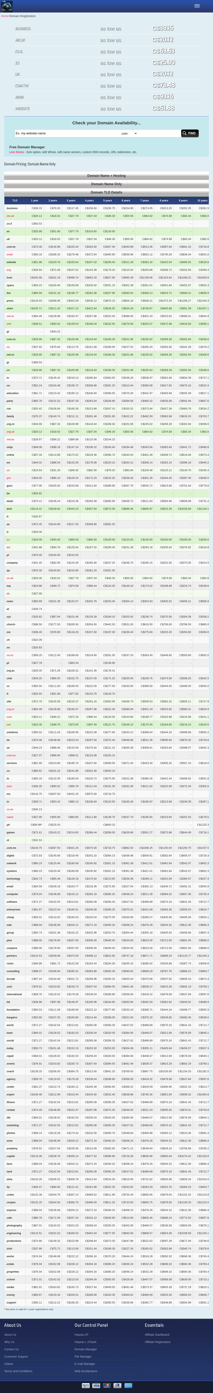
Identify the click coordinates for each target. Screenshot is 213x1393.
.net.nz (10, 316)
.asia (9, 786)
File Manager (83, 1356)
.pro (8, 478)
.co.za (9, 809)
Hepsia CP (81, 1334)
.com (9, 716)
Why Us (9, 1342)
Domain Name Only (106, 184)
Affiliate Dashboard (157, 1334)
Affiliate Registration (158, 1342)
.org (8, 269)
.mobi (9, 254)
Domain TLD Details (106, 192)
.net (8, 724)
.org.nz (10, 709)
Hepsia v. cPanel (85, 1342)
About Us (10, 1334)
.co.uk (9, 578)
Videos (8, 1364)
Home (5, 16)
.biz (8, 547)
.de (8, 593)
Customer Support (16, 1356)
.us (8, 470)
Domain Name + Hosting (106, 175)
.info (8, 323)
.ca (8, 347)
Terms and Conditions (18, 1371)
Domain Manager (85, 1349)
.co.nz (9, 655)
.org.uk (10, 431)
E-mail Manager (84, 1364)
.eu (8, 539)
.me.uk (10, 216)
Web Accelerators (85, 1371)
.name (9, 817)
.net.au (10, 439)
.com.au (10, 755)
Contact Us (11, 1349)
